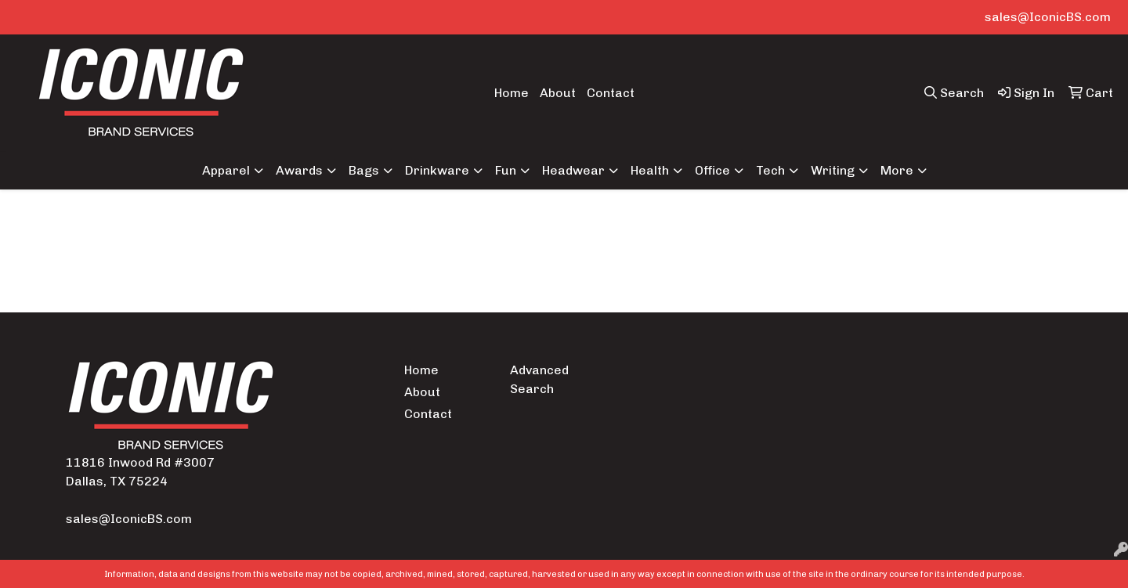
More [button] (896, 170)
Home (511, 92)
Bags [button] (364, 170)
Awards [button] (299, 170)
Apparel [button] (226, 170)
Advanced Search (539, 379)
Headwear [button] (573, 170)
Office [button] (712, 170)
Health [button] (650, 170)
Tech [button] (770, 170)
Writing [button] (833, 170)
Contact (610, 92)
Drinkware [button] (437, 170)
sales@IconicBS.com (1048, 16)
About (558, 92)
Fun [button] (505, 170)
